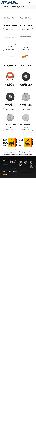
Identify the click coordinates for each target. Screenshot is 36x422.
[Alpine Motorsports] (9, 2)
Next (22, 133)
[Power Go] (10, 174)
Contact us (4, 154)
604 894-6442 (5, 165)
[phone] (29, 2)
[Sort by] (30, 11)
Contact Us (31, 161)
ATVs (19, 163)
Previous (14, 133)
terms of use (21, 174)
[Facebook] (14, 168)
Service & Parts (31, 166)
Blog (30, 162)
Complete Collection (20, 165)
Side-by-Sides (20, 164)
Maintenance (31, 167)
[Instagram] (15, 168)
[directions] (31, 2)
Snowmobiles (20, 162)
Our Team (31, 163)
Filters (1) (5, 11)
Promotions (31, 165)
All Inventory (20, 161)
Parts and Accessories (31, 168)
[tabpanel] (13, 164)
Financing (25, 163)
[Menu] (34, 2)
